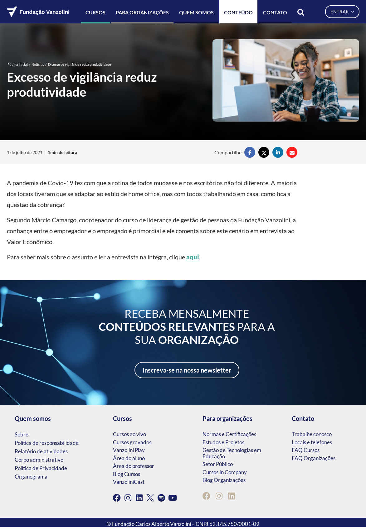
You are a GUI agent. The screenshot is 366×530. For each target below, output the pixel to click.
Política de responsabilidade (47, 443)
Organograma (31, 476)
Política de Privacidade (41, 468)
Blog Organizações (224, 480)
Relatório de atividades (41, 451)
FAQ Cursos (306, 450)
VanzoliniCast (128, 482)
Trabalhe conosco (312, 434)
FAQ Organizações (313, 458)
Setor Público (218, 464)
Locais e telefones (312, 442)
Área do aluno (129, 458)
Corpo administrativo (39, 459)
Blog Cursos (126, 474)
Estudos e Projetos (223, 442)
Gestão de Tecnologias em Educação (232, 453)
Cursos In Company (225, 472)
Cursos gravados (132, 442)
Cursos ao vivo (129, 434)
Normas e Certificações (229, 434)
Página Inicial (17, 64)
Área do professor (133, 466)
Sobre (21, 434)
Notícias (38, 64)
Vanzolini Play (129, 450)
